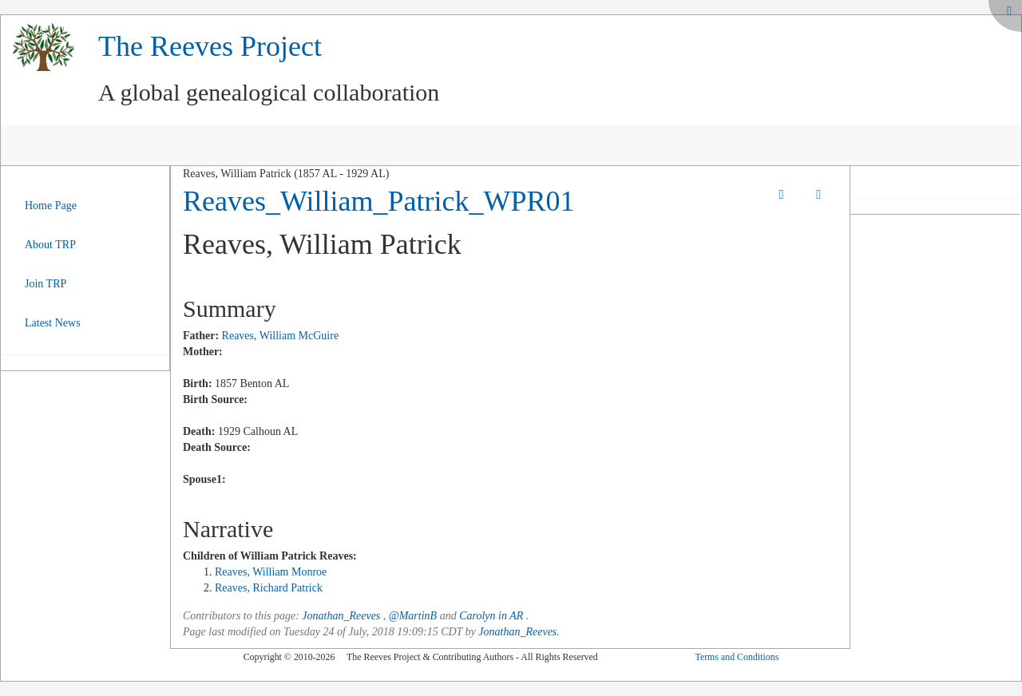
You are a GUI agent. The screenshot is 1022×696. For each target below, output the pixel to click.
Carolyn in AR (491, 616)
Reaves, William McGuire (280, 336)
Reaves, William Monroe (271, 572)
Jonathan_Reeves (341, 616)
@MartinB (413, 616)
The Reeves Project (210, 46)
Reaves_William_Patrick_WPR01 (378, 201)
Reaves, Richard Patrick (269, 588)
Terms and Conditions (736, 656)
